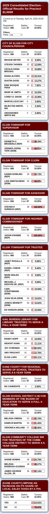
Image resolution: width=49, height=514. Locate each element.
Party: (6, 35)
